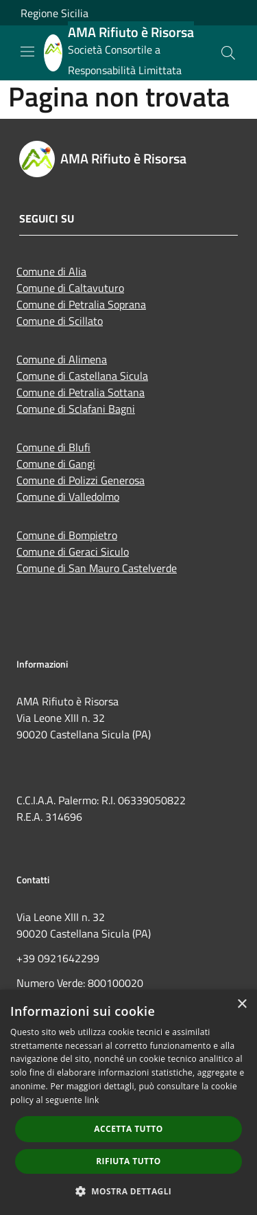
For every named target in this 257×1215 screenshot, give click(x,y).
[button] (129, 1191)
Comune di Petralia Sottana (80, 392)
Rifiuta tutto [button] (128, 1161)
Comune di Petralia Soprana (81, 304)
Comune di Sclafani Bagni (75, 408)
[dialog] (128, 1102)
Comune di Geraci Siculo (72, 551)
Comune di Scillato (59, 321)
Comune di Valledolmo (67, 496)
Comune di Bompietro (66, 535)
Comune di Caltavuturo (70, 288)
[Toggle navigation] (27, 51)
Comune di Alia (51, 271)
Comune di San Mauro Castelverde (96, 568)
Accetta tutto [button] (128, 1129)
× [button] (241, 1004)
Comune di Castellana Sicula (82, 375)
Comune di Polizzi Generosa (80, 480)
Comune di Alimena (61, 359)
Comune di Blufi (53, 447)
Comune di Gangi (55, 463)
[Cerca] (228, 53)
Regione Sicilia (54, 13)
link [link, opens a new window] (92, 1100)
